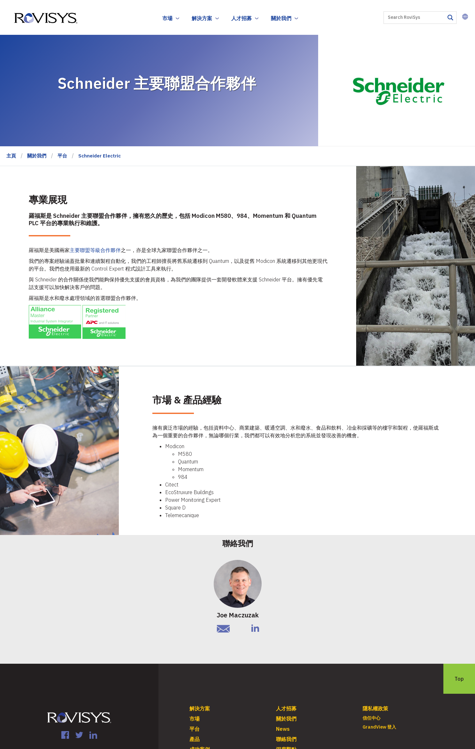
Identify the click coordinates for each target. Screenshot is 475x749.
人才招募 (241, 18)
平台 (62, 156)
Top (459, 679)
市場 (167, 18)
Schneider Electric (99, 156)
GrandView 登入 (379, 727)
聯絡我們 (286, 739)
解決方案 (202, 18)
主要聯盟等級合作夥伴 (95, 250)
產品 (194, 739)
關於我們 (281, 18)
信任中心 (371, 718)
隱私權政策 (375, 708)
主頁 (11, 156)
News (283, 729)
